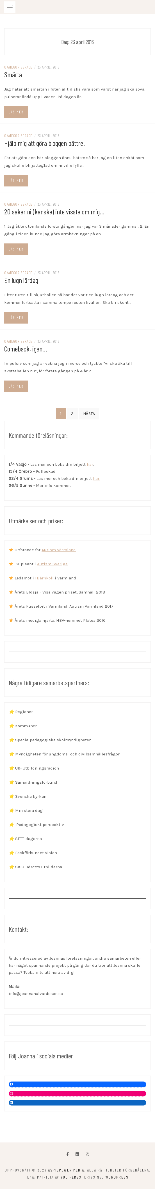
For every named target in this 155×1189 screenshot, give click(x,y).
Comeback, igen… (25, 348)
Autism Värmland (59, 549)
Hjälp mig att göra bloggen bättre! (44, 143)
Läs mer (16, 112)
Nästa (89, 413)
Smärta (13, 74)
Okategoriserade (18, 67)
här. (96, 478)
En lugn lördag (21, 280)
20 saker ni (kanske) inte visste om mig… (54, 211)
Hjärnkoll (44, 578)
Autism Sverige (52, 563)
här (90, 464)
